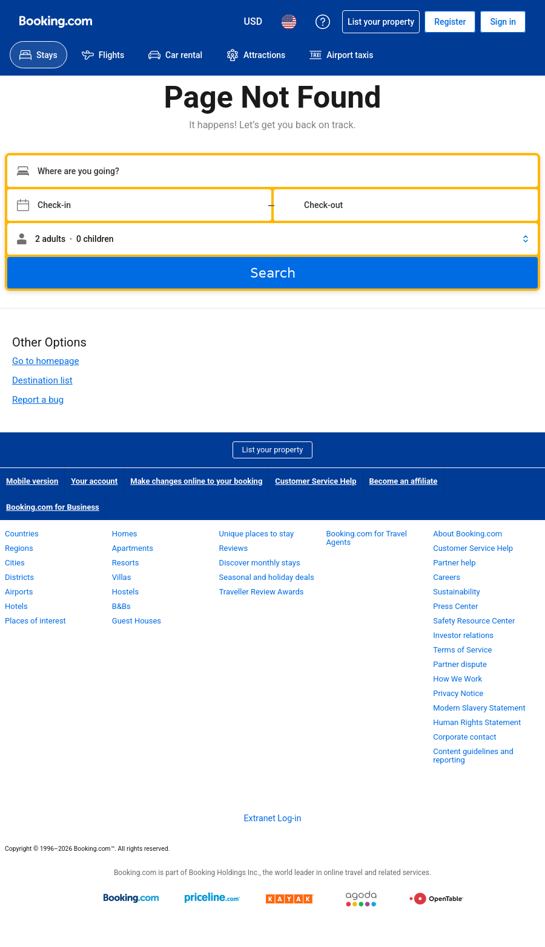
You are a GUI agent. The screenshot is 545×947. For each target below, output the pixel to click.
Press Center (455, 606)
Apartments (132, 548)
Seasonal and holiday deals (266, 577)
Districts (19, 577)
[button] (272, 239)
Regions (19, 548)
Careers (446, 577)
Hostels (125, 591)
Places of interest (35, 620)
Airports (19, 591)
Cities (15, 562)
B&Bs (121, 606)
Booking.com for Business (52, 507)
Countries (22, 533)
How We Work (457, 678)
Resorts (125, 562)
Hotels (16, 606)
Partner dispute (460, 664)
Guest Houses (136, 620)
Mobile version (32, 481)
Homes (124, 533)
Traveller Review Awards (261, 591)
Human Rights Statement (477, 722)
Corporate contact (464, 736)
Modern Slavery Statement (479, 707)
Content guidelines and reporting (473, 755)
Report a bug (38, 399)
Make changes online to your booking (196, 481)
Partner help (454, 562)
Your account (94, 481)
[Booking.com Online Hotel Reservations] (55, 22)
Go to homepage (45, 361)
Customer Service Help (315, 481)
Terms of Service (462, 649)
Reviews (233, 548)
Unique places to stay (256, 533)
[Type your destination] (272, 171)
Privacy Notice (458, 693)
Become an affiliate (403, 481)
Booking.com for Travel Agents (366, 538)
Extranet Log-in (272, 818)
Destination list (42, 380)
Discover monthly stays (259, 562)
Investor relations (463, 635)
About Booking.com (467, 533)
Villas (121, 577)
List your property (272, 449)
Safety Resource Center (474, 620)
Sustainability (456, 591)
